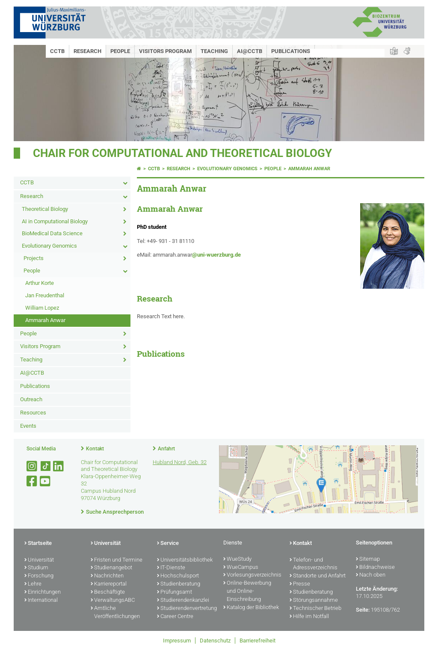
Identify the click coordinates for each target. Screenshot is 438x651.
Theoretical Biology (45, 209)
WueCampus (240, 567)
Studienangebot (111, 568)
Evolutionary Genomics (49, 246)
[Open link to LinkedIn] (59, 466)
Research (87, 51)
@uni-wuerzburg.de (216, 255)
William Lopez (42, 308)
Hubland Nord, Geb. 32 (180, 462)
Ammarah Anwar (45, 320)
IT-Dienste (171, 568)
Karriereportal (109, 584)
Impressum (177, 640)
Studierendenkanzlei (183, 600)
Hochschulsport (178, 576)
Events (28, 426)
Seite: (363, 610)
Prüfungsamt (174, 592)
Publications (290, 51)
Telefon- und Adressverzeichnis (313, 564)
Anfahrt (166, 449)
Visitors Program (165, 51)
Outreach (31, 399)
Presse (300, 584)
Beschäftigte (108, 592)
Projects (34, 258)
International (41, 600)
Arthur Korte (39, 283)
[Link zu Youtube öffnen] (46, 481)
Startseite (38, 543)
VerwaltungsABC (113, 600)
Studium (36, 568)
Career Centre (175, 617)
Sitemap (368, 559)
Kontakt (95, 449)
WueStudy (237, 559)
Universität (39, 560)
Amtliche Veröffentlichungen (115, 613)
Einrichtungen (42, 592)
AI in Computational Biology (55, 221)
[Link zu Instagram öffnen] (32, 466)
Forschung (38, 576)
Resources (33, 412)
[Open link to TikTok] (46, 466)
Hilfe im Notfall (309, 617)
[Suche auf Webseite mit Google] (347, 53)
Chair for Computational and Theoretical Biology (182, 153)
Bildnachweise (375, 567)
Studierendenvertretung (186, 609)
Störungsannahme (314, 600)
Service (168, 543)
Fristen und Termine (116, 560)
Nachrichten (107, 576)
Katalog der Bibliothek (251, 608)
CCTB (57, 51)
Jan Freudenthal (44, 295)
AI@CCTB (249, 51)
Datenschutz (215, 640)
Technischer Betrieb (315, 609)
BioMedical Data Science (52, 233)
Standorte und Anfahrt (318, 576)
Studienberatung (178, 584)
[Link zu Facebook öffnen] (32, 481)
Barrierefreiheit (257, 640)
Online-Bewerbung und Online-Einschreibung (247, 592)
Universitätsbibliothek (185, 560)
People (120, 51)
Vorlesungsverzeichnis (252, 575)
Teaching (214, 51)
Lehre (32, 584)
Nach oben (370, 575)
